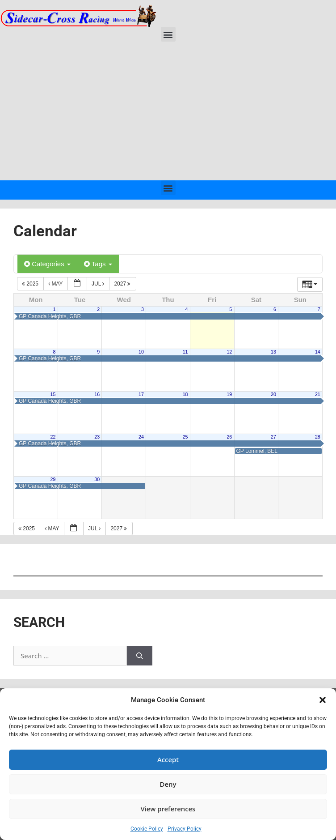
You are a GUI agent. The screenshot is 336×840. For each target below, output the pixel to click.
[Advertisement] (168, 113)
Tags (98, 264)
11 (185, 351)
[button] (322, 699)
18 (185, 394)
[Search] (139, 656)
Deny (168, 784)
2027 (123, 284)
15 (53, 394)
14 (317, 351)
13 (273, 351)
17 (141, 394)
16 (97, 394)
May (56, 284)
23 (97, 436)
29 (53, 479)
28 (317, 436)
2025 (31, 284)
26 (229, 436)
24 (141, 436)
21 (317, 394)
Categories (47, 264)
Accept (168, 759)
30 (97, 479)
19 (229, 394)
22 (53, 436)
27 (273, 436)
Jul (99, 284)
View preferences (168, 808)
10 (141, 351)
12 (229, 351)
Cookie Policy (146, 829)
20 (273, 394)
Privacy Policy (185, 829)
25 (185, 436)
